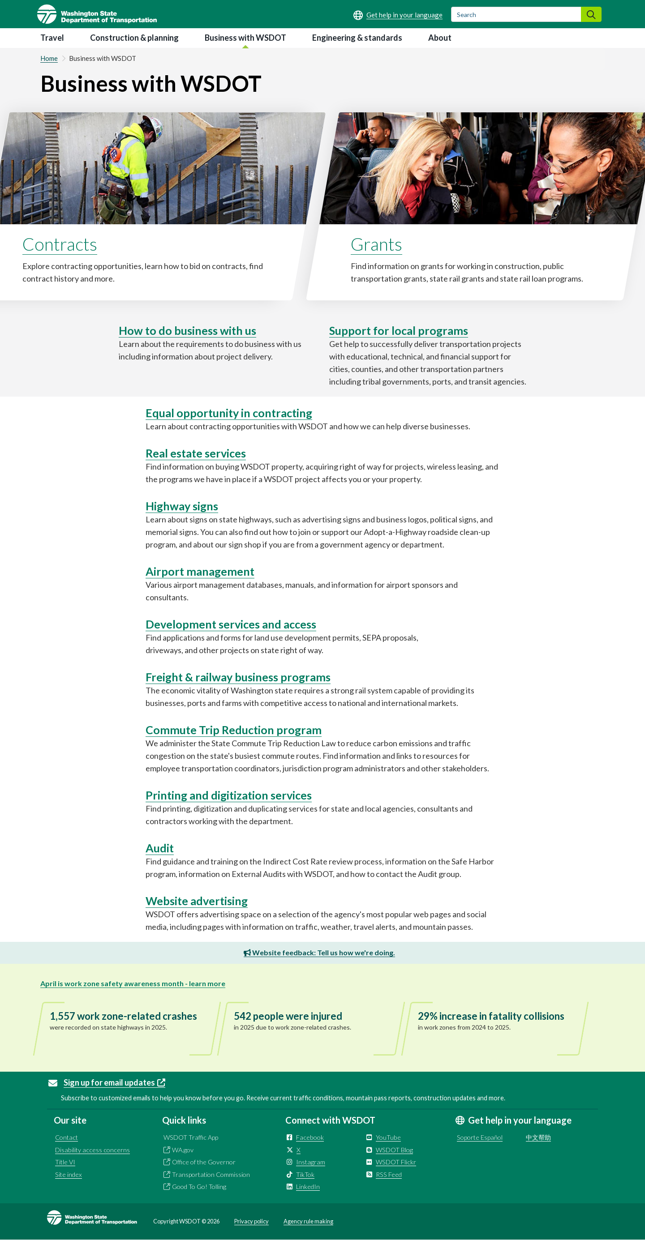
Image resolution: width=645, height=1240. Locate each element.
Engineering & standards (357, 38)
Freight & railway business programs (238, 677)
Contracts (59, 244)
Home (49, 58)
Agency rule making (308, 1221)
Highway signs (182, 506)
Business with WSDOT (245, 38)
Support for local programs (398, 330)
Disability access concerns (92, 1150)
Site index (68, 1174)
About (440, 38)
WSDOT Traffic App (190, 1137)
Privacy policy (251, 1221)
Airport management (200, 571)
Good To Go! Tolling (199, 1186)
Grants (376, 244)
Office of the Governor (204, 1162)
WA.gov (183, 1150)
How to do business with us (187, 330)
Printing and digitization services (229, 795)
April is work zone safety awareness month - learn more (132, 983)
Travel (52, 38)
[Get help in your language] (398, 15)
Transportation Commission (211, 1174)
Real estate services (196, 453)
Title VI (65, 1162)
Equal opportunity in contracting (229, 412)
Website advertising (197, 900)
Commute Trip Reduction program (234, 729)
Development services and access (231, 624)
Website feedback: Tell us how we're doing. (319, 952)
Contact (66, 1137)
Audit (160, 848)
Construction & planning (134, 38)
